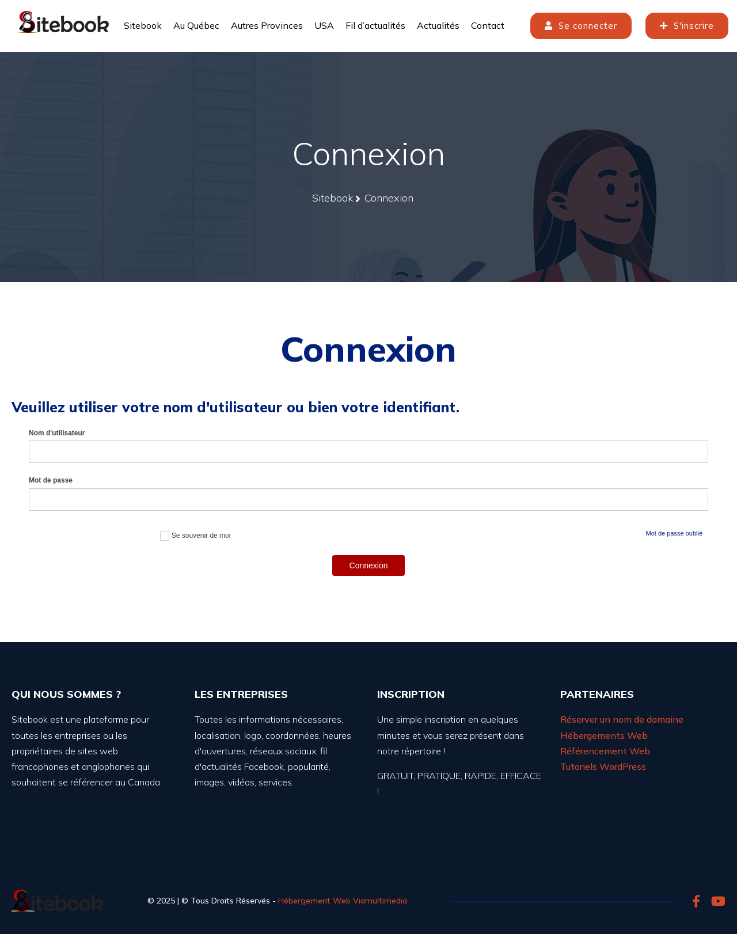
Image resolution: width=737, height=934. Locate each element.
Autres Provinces (267, 25)
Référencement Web (605, 751)
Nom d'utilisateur (57, 433)
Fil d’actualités (375, 25)
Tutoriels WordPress (603, 766)
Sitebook (143, 25)
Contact (487, 25)
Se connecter (581, 25)
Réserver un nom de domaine (621, 719)
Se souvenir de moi (195, 536)
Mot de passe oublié (674, 533)
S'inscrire (687, 25)
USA (324, 25)
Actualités (438, 25)
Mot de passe (51, 480)
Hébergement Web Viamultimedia (342, 900)
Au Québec (196, 25)
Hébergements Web (604, 735)
